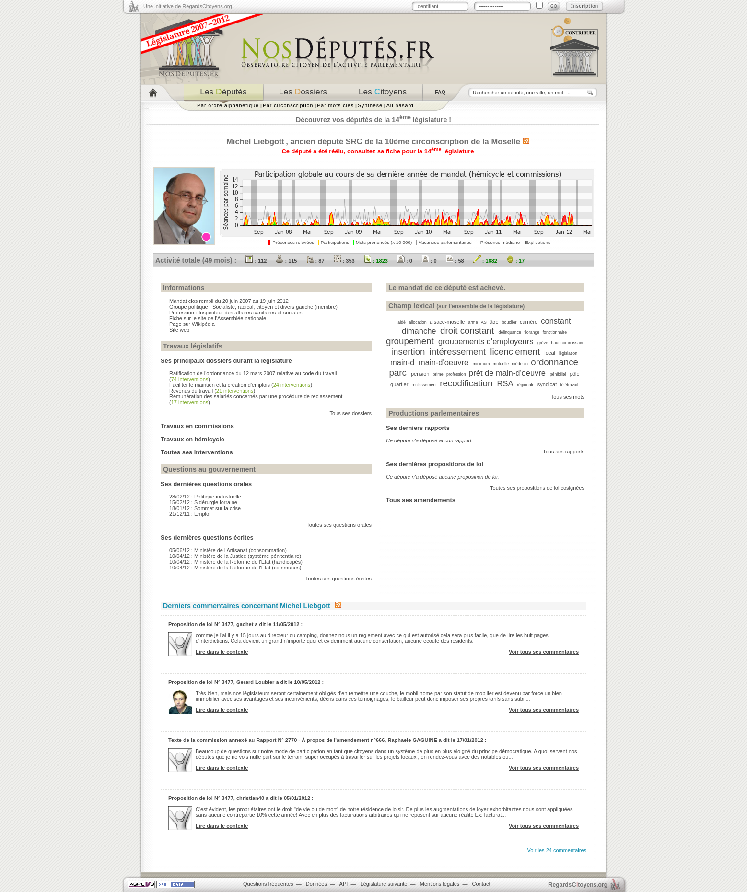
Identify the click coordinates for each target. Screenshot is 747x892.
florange (531, 332)
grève (542, 342)
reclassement (423, 384)
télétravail (569, 384)
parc (397, 373)
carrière (528, 321)
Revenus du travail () (212, 391)
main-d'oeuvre (443, 362)
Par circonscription (288, 105)
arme (473, 322)
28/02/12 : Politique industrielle (205, 496)
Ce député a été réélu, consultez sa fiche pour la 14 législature (378, 151)
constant (556, 320)
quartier (399, 384)
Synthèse (370, 105)
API (343, 884)
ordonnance (554, 362)
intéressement (458, 352)
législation (568, 353)
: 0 (404, 261)
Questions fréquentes (268, 884)
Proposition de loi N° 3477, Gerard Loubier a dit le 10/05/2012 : (246, 682)
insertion (408, 352)
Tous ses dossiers (351, 413)
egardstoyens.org (577, 884)
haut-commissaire (567, 342)
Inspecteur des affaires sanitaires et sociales (250, 312)
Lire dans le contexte (222, 652)
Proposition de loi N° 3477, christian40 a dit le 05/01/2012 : (241, 798)
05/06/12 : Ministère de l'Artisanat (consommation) (228, 550)
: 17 (515, 261)
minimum (481, 363)
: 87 (315, 261)
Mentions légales (440, 884)
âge (494, 321)
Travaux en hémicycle (192, 439)
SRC (354, 141)
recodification (466, 383)
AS (484, 322)
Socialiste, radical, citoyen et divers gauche (262, 307)
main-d (402, 362)
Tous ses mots (567, 397)
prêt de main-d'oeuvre (507, 373)
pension (420, 374)
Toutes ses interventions (197, 452)
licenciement (515, 352)
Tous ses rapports (563, 451)
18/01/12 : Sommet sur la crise (205, 508)
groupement (410, 341)
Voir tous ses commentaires (544, 652)
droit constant (467, 330)
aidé (401, 322)
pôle (575, 374)
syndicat (547, 384)
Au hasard (400, 105)
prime (438, 374)
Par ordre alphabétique (228, 105)
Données (316, 884)
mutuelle (501, 363)
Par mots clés (335, 105)
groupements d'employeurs (486, 341)
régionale (525, 384)
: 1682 (485, 261)
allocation (417, 322)
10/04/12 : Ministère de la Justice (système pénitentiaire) (235, 556)
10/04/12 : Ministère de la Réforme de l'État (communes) (235, 567)
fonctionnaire (555, 332)
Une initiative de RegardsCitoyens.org (187, 6)
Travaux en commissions (197, 425)
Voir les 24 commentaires (557, 850)
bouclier (509, 322)
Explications (537, 242)
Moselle (505, 141)
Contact (481, 884)
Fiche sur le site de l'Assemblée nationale (217, 318)
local (549, 353)
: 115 (286, 261)
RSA (505, 383)
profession (456, 374)
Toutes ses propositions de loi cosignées (537, 488)
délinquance (510, 332)
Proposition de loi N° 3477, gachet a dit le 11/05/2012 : (235, 624)
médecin (520, 363)
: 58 (455, 261)
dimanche (419, 330)
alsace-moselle (447, 321)
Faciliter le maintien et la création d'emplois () (240, 385)
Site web (179, 330)
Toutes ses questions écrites (338, 578)
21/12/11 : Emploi (189, 514)
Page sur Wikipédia (192, 324)
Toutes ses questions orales (339, 525)
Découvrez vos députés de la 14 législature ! (373, 120)
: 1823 (376, 261)
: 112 (256, 261)
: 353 (344, 261)
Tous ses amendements (420, 500)
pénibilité (558, 374)
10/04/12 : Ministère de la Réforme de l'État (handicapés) (236, 562)
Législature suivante (384, 884)
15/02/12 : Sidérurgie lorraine (203, 502)
